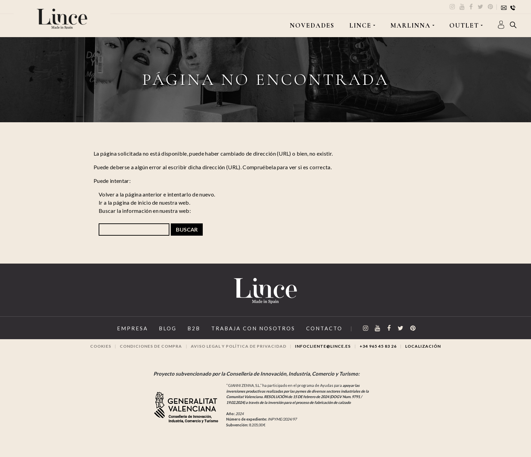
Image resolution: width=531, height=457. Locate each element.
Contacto (324, 328)
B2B (193, 328)
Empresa (132, 328)
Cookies (100, 346)
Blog (168, 328)
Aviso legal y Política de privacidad (238, 346)
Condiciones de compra (151, 346)
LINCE (360, 25)
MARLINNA (411, 25)
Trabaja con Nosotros (253, 328)
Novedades (312, 25)
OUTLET (464, 25)
